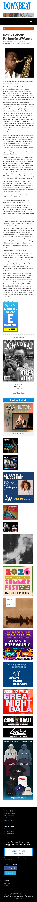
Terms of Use (18, 893)
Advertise (7, 883)
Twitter (10, 873)
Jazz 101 (6, 888)
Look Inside (18, 388)
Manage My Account (9, 829)
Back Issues (7, 818)
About (12, 893)
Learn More (8, 846)
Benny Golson (7, 41)
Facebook (10, 868)
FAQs (5, 836)
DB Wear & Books (9, 820)
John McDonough (9, 43)
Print (14, 393)
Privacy (24, 893)
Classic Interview (19, 41)
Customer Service (9, 833)
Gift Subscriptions (9, 815)
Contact (6, 885)
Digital (19, 393)
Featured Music (18, 400)
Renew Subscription (9, 831)
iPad (23, 393)
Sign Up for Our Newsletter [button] (18, 852)
